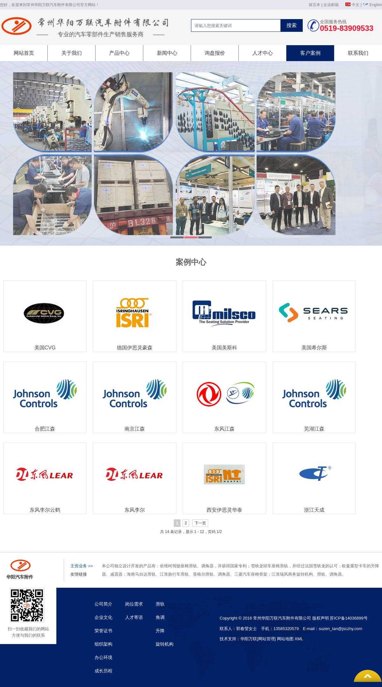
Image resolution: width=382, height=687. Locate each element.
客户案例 (310, 53)
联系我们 (358, 53)
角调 (160, 617)
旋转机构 (164, 644)
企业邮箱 (331, 5)
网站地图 (285, 638)
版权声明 (320, 618)
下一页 (200, 523)
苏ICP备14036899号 (349, 618)
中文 (355, 5)
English (376, 5)
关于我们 (71, 53)
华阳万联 (248, 638)
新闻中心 (167, 53)
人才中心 (262, 53)
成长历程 (103, 670)
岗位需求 (134, 603)
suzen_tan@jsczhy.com (340, 628)
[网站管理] (267, 638)
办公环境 (103, 657)
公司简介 (103, 603)
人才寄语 (134, 617)
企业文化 (103, 617)
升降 (160, 630)
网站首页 (24, 53)
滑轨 (160, 603)
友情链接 (78, 574)
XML (298, 638)
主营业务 (81, 566)
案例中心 (191, 262)
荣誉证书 (103, 630)
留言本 (314, 5)
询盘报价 (215, 53)
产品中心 (119, 53)
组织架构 (103, 644)
